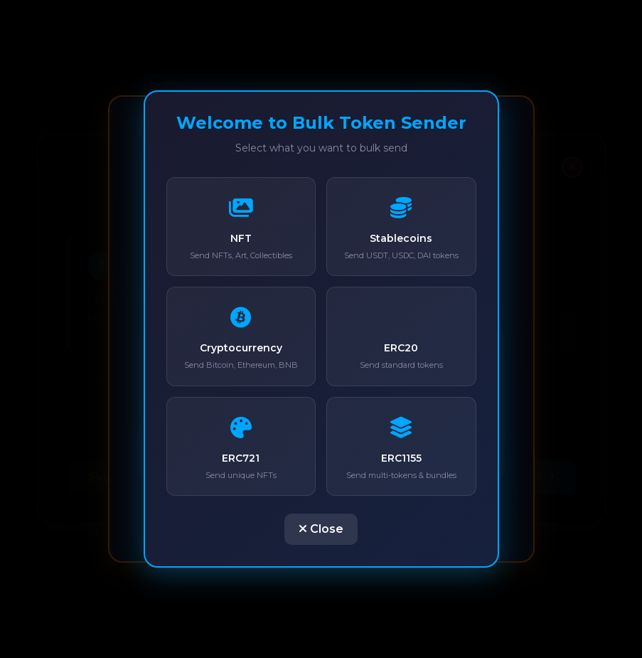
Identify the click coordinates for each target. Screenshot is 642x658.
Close (321, 529)
